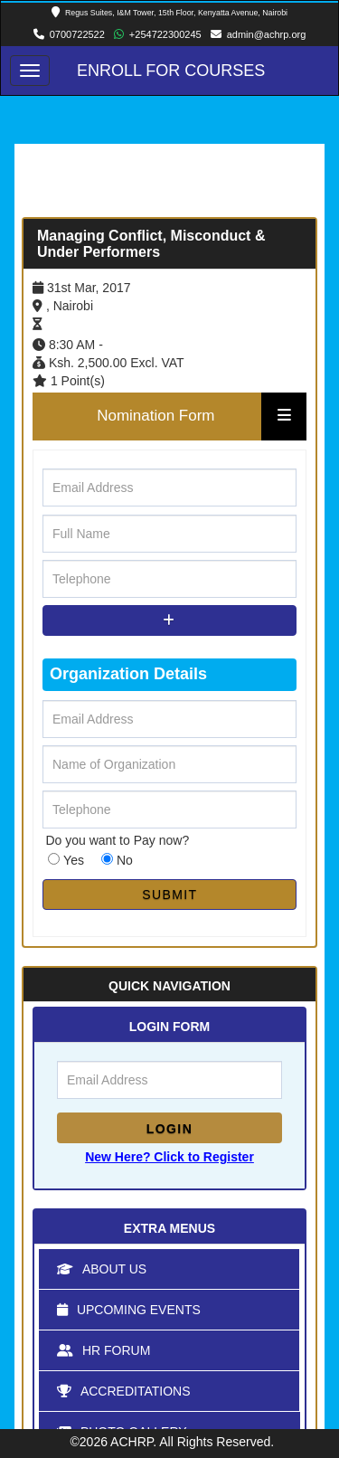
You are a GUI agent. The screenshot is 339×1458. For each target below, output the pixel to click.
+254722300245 (165, 34)
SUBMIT (169, 894)
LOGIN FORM (169, 1026)
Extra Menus (169, 1228)
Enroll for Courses (171, 71)
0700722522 (77, 34)
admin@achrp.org (266, 34)
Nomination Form (155, 415)
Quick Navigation (169, 986)
